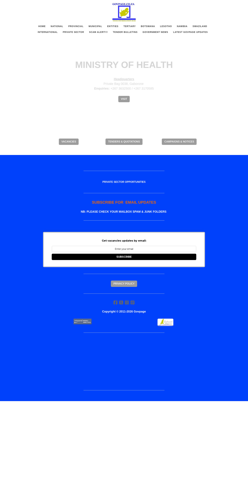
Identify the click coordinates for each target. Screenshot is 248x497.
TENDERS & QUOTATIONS (124, 141)
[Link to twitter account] (121, 302)
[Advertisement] (124, 361)
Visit (124, 99)
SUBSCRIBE (124, 256)
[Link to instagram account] (127, 302)
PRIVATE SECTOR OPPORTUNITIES (124, 182)
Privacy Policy (124, 283)
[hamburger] (29, 5)
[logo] (124, 12)
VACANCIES (68, 141)
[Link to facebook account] (115, 302)
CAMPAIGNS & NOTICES (179, 141)
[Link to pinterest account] (132, 302)
